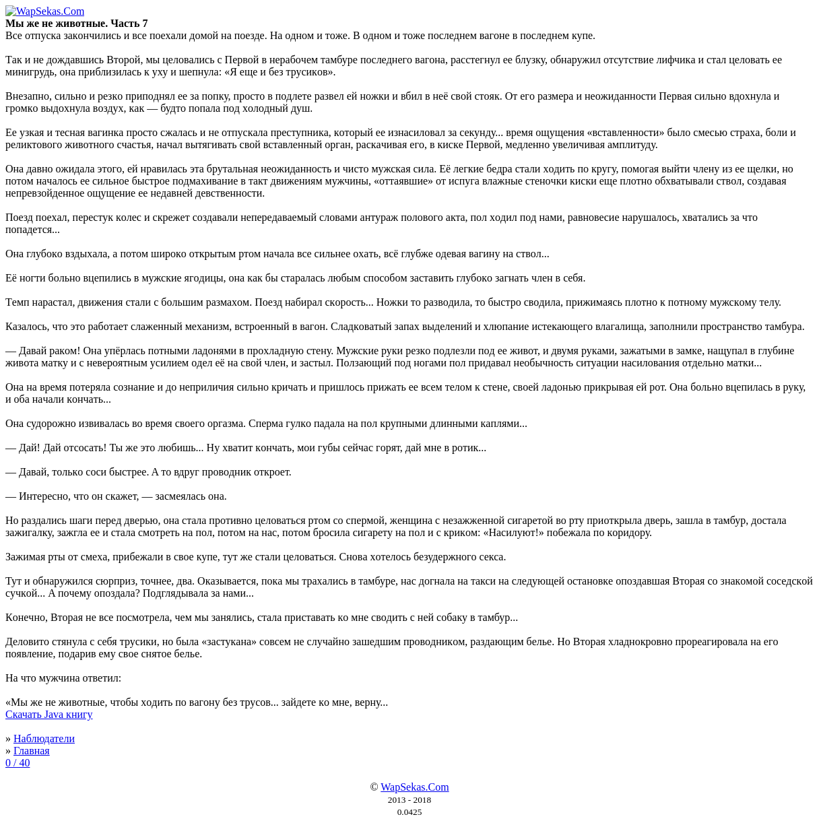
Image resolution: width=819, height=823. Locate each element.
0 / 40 (17, 762)
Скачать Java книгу (49, 714)
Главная (31, 750)
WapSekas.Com (415, 787)
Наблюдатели (44, 738)
